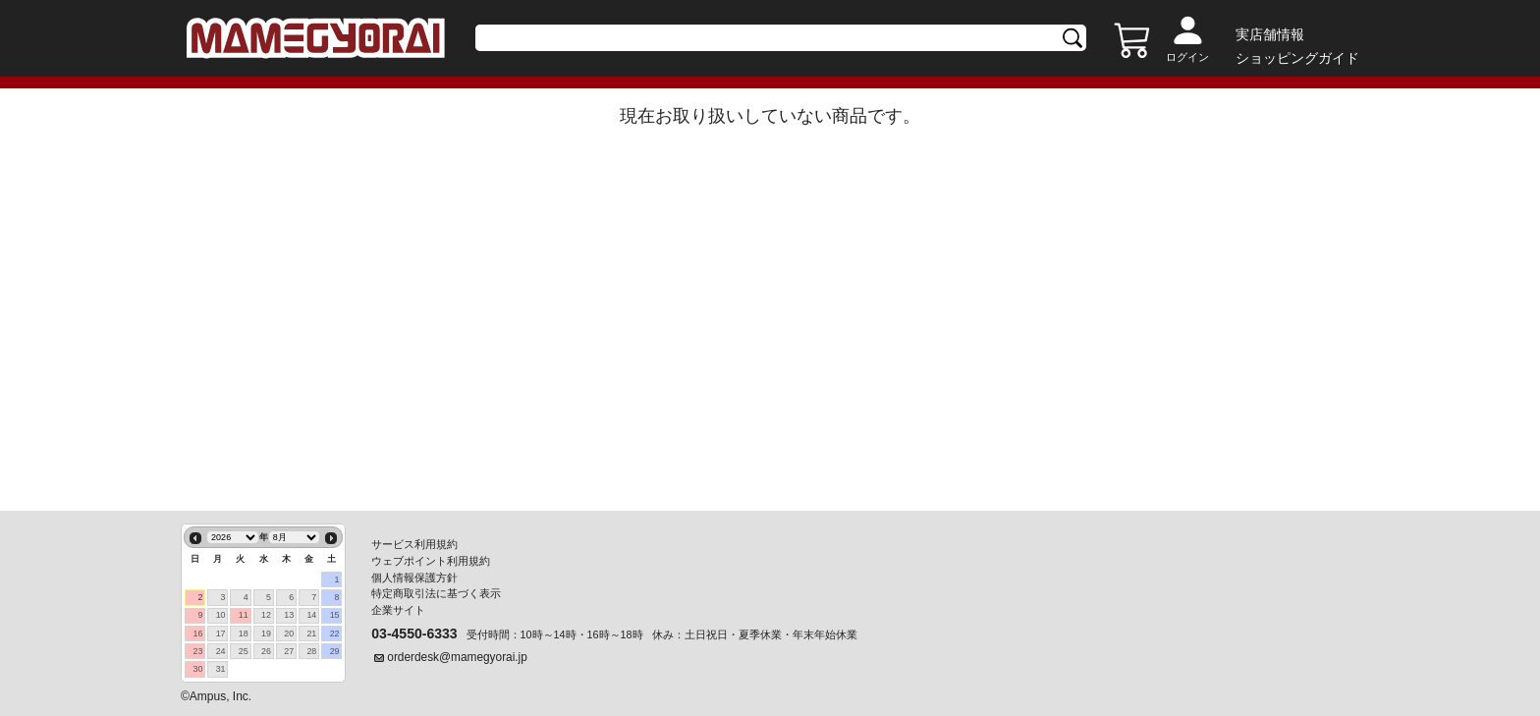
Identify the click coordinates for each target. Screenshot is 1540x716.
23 (197, 651)
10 (221, 615)
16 (197, 633)
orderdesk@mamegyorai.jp (457, 657)
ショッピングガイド (1297, 58)
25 (243, 651)
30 (197, 669)
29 (335, 651)
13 (289, 615)
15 (335, 615)
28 (311, 651)
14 (311, 615)
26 (266, 651)
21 (311, 633)
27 (289, 651)
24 (221, 651)
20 (289, 633)
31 (221, 669)
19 (266, 633)
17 (221, 633)
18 (243, 633)
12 (266, 615)
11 (243, 615)
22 (335, 633)
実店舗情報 (1270, 34)
